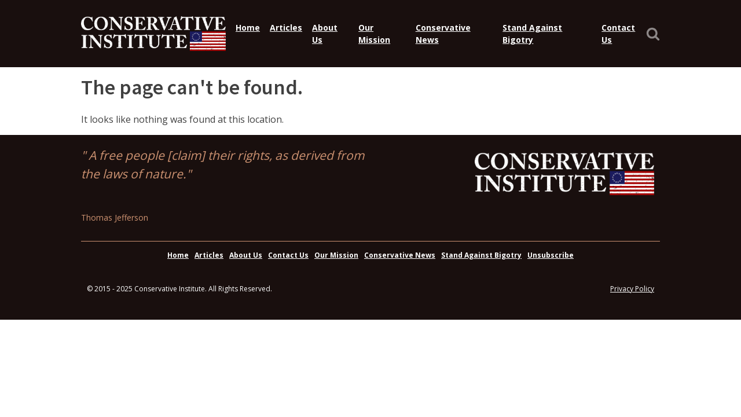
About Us (325, 33)
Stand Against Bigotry (532, 33)
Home (248, 27)
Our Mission (374, 33)
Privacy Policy (632, 289)
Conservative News (443, 33)
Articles (286, 27)
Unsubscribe (550, 255)
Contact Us (618, 33)
